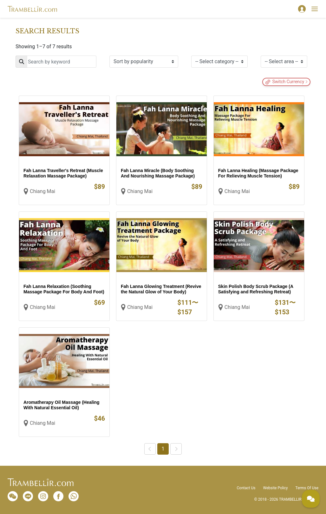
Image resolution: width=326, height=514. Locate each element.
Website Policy (275, 488)
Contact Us (246, 488)
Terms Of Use (307, 488)
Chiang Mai (42, 191)
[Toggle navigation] (314, 9)
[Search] (56, 62)
